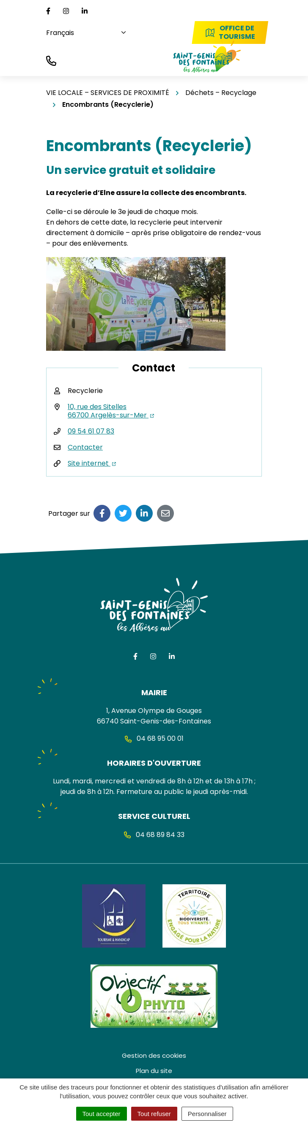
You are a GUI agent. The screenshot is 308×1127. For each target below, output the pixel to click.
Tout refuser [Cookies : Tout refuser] (154, 1113)
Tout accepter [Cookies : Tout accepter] (101, 1113)
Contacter (85, 447)
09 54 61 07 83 (91, 431)
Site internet (92, 463)
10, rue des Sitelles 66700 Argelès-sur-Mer (111, 411)
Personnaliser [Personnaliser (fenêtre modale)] (207, 1113)
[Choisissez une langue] (83, 32)
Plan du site (154, 1070)
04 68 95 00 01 (154, 738)
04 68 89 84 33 (154, 835)
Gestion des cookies (154, 1055)
